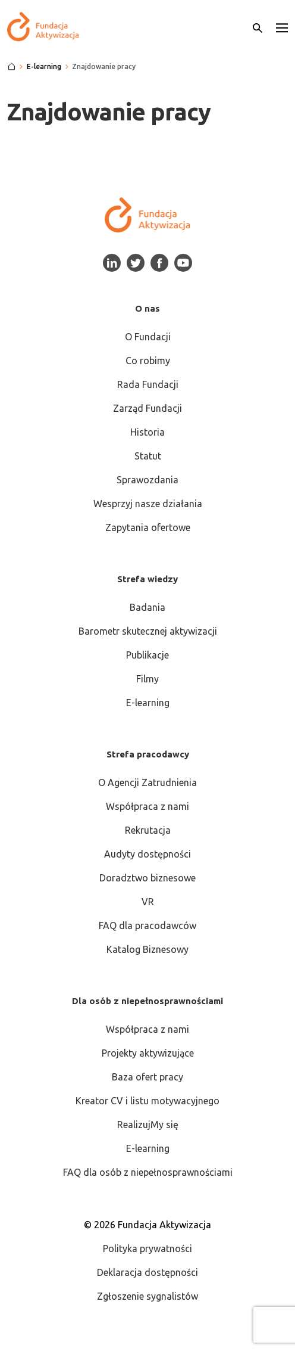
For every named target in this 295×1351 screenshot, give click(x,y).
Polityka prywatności (147, 1248)
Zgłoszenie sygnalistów (147, 1296)
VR (148, 901)
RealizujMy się (147, 1124)
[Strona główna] (11, 67)
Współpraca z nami (147, 806)
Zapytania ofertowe (147, 527)
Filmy (147, 678)
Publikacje (147, 655)
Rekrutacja (148, 830)
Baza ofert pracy (147, 1077)
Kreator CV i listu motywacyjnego (147, 1100)
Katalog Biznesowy (147, 949)
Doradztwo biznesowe (147, 877)
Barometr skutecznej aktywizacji (148, 631)
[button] (282, 27)
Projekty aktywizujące (148, 1053)
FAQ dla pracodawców (147, 925)
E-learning (148, 702)
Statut (147, 456)
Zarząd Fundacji (147, 408)
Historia (147, 432)
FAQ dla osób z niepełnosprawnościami (148, 1172)
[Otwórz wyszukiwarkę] (257, 27)
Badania (147, 607)
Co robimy (147, 360)
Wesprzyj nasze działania (147, 503)
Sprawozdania (147, 479)
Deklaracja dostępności (147, 1272)
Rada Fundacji (147, 384)
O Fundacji (148, 336)
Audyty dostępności (147, 854)
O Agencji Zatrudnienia (147, 782)
